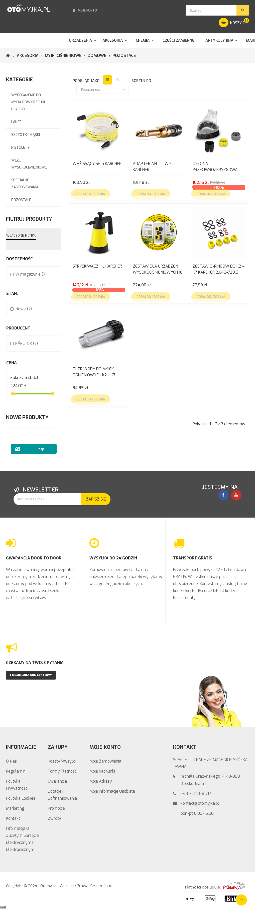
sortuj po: (142, 80)
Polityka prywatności (17, 785)
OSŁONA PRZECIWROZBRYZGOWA (215, 166)
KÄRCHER (26, 343)
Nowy (23, 308)
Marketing (15, 808)
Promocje (56, 808)
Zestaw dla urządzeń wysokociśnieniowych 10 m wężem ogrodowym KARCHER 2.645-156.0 (158, 270)
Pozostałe (21, 200)
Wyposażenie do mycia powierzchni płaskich (28, 102)
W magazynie (31, 274)
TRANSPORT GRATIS (192, 558)
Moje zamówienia (105, 761)
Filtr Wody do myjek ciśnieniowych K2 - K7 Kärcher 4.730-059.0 (94, 372)
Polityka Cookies (20, 798)
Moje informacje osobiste (112, 791)
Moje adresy (100, 781)
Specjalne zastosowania (24, 184)
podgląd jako (86, 80)
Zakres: (17, 377)
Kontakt (13, 818)
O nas (11, 761)
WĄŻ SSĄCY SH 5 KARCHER (97, 163)
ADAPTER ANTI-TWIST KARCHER (153, 166)
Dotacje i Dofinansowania (62, 795)
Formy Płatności (62, 771)
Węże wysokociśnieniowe (29, 164)
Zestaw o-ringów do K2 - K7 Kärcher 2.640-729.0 (218, 269)
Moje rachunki (102, 771)
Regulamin (16, 771)
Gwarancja (57, 781)
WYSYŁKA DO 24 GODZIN (113, 558)
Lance (16, 122)
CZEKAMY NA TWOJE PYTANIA (35, 662)
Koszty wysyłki (62, 761)
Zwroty (54, 818)
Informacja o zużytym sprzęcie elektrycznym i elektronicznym (22, 839)
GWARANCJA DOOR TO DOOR (33, 558)
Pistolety (20, 147)
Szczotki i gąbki (25, 134)
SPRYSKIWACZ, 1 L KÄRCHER (97, 266)
